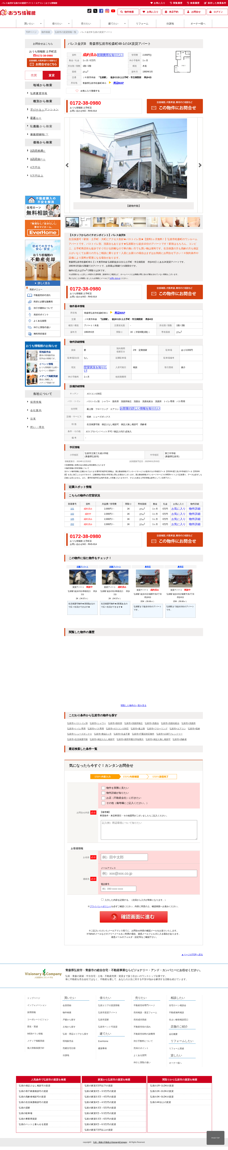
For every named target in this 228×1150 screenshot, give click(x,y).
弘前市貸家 (103, 1021)
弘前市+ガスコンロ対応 (117, 730)
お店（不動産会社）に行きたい (121, 799)
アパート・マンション (44, 109)
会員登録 (67, 1006)
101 (72, 506)
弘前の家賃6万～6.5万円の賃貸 (100, 1125)
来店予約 (173, 12)
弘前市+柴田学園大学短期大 (130, 740)
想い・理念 (37, 427)
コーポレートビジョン (38, 1020)
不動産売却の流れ (142, 1028)
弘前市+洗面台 (152, 724)
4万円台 (35, 167)
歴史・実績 (32, 1028)
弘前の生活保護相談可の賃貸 (33, 1103)
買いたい (29, 23)
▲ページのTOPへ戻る (192, 956)
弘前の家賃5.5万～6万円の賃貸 (100, 1120)
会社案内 (36, 410)
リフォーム (142, 23)
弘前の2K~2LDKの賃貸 (162, 1092)
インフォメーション (36, 1006)
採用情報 (36, 402)
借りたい (57, 23)
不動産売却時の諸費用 (144, 1035)
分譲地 (170, 23)
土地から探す (69, 1028)
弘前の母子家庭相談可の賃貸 (33, 1092)
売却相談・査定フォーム (145, 1014)
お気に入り (152, 12)
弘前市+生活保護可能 (77, 740)
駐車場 (34, 126)
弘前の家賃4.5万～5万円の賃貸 (100, 1109)
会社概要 (173, 1035)
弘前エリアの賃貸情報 (109, 1006)
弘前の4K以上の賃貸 (160, 1103)
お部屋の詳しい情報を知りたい (134, 405)
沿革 (33, 418)
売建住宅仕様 (69, 1049)
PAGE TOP (215, 1138)
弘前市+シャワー (98, 724)
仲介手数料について (143, 1042)
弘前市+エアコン (178, 730)
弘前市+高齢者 (180, 740)
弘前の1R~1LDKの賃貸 (162, 1087)
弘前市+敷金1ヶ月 (103, 735)
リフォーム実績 (176, 1050)
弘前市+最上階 (138, 730)
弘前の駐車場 (25, 1114)
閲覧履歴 (176, 3)
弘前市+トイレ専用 (76, 730)
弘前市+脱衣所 (115, 724)
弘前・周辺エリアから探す (75, 1035)
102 (72, 512)
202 (72, 525)
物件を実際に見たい (115, 789)
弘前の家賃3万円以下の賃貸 (99, 1087)
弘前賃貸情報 (38, 93)
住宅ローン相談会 (177, 1006)
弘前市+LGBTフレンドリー (169, 735)
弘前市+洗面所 (189, 724)
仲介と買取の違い (142, 1063)
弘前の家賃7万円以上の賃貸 (99, 1131)
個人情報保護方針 (35, 1049)
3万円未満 (36, 150)
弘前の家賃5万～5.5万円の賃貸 (100, 1114)
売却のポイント (141, 1049)
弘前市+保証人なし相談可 (102, 740)
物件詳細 (195, 506)
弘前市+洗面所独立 (133, 724)
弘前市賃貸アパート (107, 1014)
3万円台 (35, 158)
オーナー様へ (198, 23)
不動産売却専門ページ (144, 1006)
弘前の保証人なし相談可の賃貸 (34, 1087)
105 (72, 518)
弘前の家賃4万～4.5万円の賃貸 (100, 1103)
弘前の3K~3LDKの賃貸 (162, 1098)
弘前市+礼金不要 (122, 735)
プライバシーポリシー (100, 907)
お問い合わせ (115, 278)
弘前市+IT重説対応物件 (143, 735)
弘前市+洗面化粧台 (170, 724)
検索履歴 (193, 3)
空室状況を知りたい (93, 367)
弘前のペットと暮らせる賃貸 (33, 1125)
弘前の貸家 (24, 1109)
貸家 (33, 117)
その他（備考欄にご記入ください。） (125, 804)
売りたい (86, 23)
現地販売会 (68, 1042)
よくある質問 (140, 1056)
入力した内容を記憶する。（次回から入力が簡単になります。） (134, 901)
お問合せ (196, 12)
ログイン (218, 12)
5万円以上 (36, 175)
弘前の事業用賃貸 (28, 1120)
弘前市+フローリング (157, 730)
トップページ (33, 999)
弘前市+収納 (194, 730)
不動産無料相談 (176, 1014)
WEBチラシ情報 (35, 1035)
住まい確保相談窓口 (178, 1021)
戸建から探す (69, 1021)
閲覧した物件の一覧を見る (133, 706)
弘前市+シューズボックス (79, 735)
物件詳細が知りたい (115, 794)
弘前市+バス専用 (96, 730)
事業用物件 (37, 134)
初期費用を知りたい (108, 55)
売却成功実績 (140, 1021)
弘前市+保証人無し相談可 (158, 740)
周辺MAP (118, 83)
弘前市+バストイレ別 (77, 724)
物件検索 (129, 12)
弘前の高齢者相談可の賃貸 (32, 1098)
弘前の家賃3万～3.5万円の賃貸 (100, 1092)
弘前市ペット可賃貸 (107, 1028)
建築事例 (102, 1049)
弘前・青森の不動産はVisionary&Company (110, 1143)
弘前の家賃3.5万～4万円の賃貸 (100, 1098)
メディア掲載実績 (35, 1042)
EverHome (103, 1042)
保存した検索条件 (215, 3)
